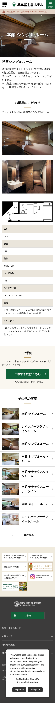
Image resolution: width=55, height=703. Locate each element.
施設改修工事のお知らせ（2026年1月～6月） (27, 11)
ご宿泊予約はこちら (27, 374)
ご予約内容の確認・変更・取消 (26, 382)
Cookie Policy (20, 674)
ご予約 (50, 7)
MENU (4, 7)
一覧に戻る (27, 535)
